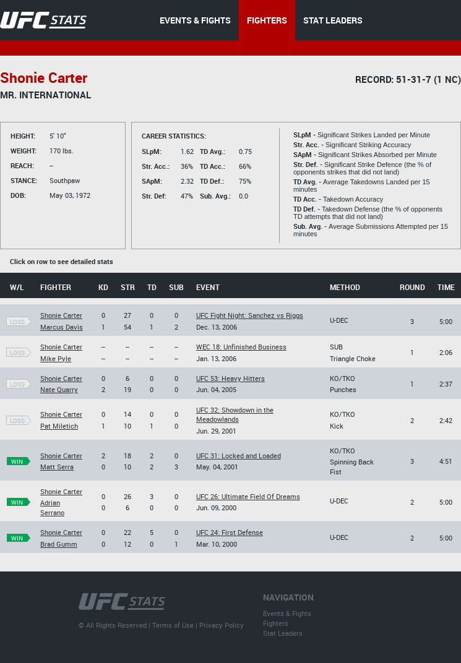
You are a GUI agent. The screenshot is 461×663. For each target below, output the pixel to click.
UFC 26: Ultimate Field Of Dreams (248, 496)
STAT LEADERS (333, 20)
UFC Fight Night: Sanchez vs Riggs (249, 315)
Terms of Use (173, 625)
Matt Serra (57, 466)
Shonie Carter (61, 315)
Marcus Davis (61, 327)
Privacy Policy (221, 625)
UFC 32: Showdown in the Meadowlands (235, 414)
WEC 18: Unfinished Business (241, 346)
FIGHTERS (267, 20)
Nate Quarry (59, 389)
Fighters (275, 623)
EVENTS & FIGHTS (195, 20)
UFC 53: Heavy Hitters (230, 378)
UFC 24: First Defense (229, 532)
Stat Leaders (283, 633)
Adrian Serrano (52, 507)
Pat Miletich (59, 425)
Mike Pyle (55, 358)
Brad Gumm (58, 544)
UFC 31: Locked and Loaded (238, 455)
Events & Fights (287, 613)
